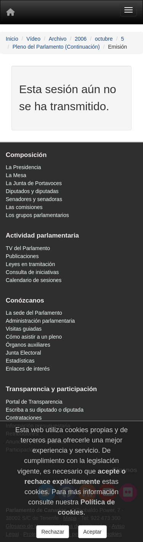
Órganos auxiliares (28, 345)
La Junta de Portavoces (34, 183)
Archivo (58, 39)
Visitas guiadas (24, 329)
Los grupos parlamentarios (37, 215)
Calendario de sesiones (33, 280)
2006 (81, 39)
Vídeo (33, 39)
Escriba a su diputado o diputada (45, 410)
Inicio (12, 39)
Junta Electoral (23, 353)
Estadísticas (20, 361)
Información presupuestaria (38, 426)
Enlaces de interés (28, 369)
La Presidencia (23, 167)
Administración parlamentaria (40, 321)
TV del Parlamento (28, 248)
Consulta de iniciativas (32, 272)
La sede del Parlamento (34, 313)
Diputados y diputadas (32, 191)
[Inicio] (10, 12)
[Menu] (128, 9)
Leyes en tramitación (30, 264)
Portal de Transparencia (34, 402)
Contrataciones (24, 418)
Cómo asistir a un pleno (34, 337)
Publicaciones (22, 256)
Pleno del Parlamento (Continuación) (56, 47)
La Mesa (16, 175)
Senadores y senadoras (34, 199)
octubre (104, 39)
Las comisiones (24, 207)
